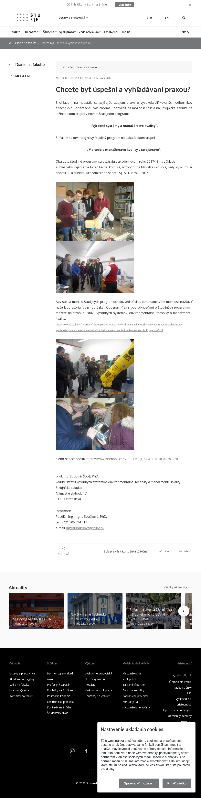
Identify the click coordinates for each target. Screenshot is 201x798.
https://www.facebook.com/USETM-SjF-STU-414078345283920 (132, 459)
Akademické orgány (21, 679)
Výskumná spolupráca (98, 690)
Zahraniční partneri (134, 684)
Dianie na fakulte (26, 43)
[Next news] (183, 611)
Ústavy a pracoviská (72, 17)
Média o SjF (23, 76)
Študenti (48, 32)
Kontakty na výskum (98, 696)
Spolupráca (66, 32)
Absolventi (110, 32)
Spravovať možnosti (139, 783)
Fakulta (15, 32)
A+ (179, 675)
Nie (184, 551)
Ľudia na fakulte (19, 684)
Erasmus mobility (133, 690)
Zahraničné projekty (135, 696)
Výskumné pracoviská (98, 673)
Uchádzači (31, 32)
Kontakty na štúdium (60, 707)
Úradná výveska (19, 690)
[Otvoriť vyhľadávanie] (183, 17)
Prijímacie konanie (58, 696)
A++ (188, 675)
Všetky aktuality (175, 587)
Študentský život (57, 713)
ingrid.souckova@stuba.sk (85, 528)
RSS (189, 693)
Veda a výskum (89, 32)
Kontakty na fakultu (21, 696)
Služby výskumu (95, 679)
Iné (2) (126, 32)
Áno (164, 551)
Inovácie (90, 684)
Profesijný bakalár (58, 684)
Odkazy (184, 32)
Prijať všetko (177, 783)
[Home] (10, 43)
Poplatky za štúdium (60, 690)
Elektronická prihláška (60, 702)
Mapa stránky (183, 687)
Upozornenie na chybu (177, 710)
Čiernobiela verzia (180, 682)
